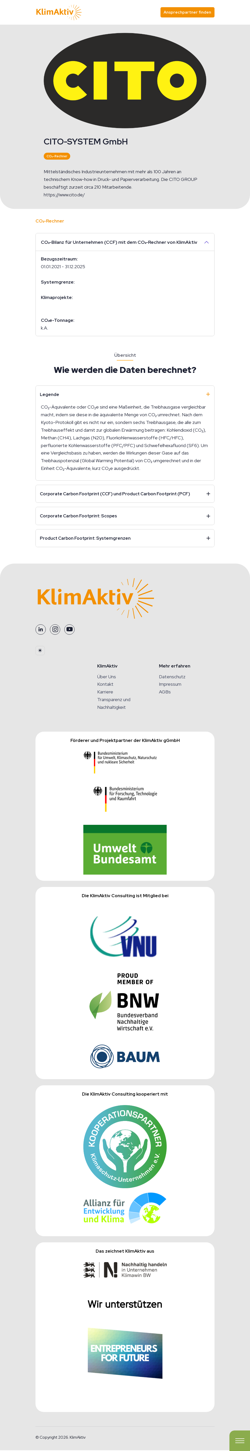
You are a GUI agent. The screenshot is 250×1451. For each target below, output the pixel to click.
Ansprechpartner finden (187, 12)
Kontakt (105, 685)
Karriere (105, 693)
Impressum (170, 685)
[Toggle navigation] (239, 1440)
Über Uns (106, 677)
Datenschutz (172, 677)
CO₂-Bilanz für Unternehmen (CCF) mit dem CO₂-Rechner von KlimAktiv (119, 242)
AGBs (165, 693)
